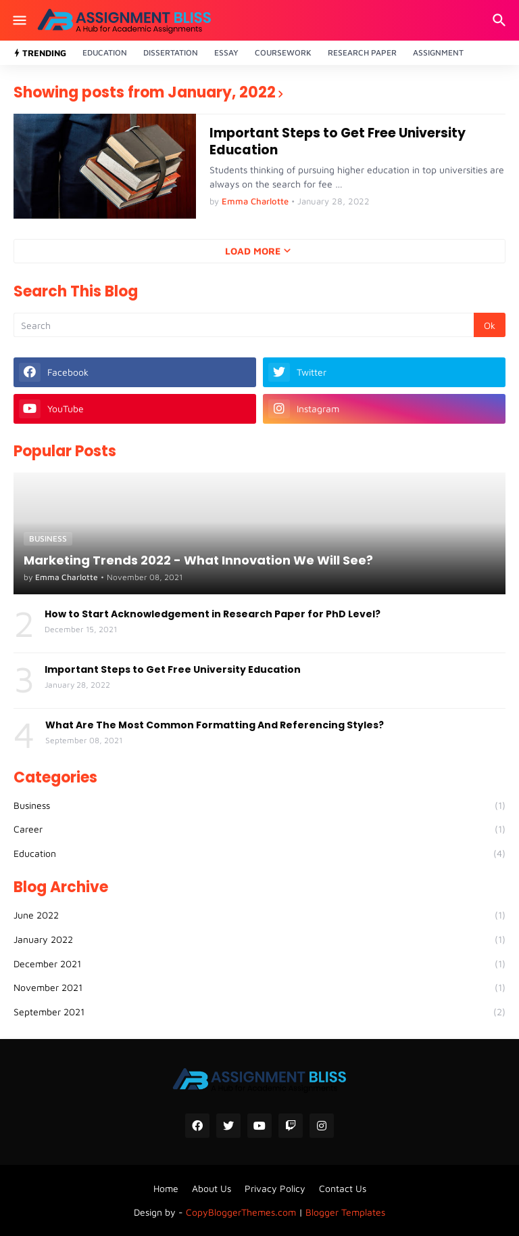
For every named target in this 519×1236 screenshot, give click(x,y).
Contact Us (342, 1188)
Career (259, 829)
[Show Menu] (18, 20)
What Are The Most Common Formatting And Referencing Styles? (214, 725)
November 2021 (259, 987)
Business (259, 805)
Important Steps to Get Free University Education (337, 141)
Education (104, 52)
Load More (252, 251)
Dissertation (170, 52)
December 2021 (259, 964)
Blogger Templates (345, 1212)
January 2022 (259, 939)
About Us (211, 1188)
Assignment (438, 52)
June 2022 (259, 915)
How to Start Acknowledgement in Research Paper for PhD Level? (212, 614)
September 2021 (259, 1012)
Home (165, 1188)
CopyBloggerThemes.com (241, 1212)
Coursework (283, 52)
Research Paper (362, 52)
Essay (226, 52)
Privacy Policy (275, 1188)
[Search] (501, 20)
